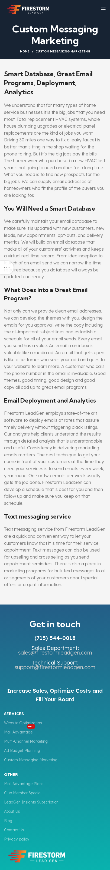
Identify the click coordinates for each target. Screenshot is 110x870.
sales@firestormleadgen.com (55, 652)
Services (14, 713)
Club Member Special (22, 793)
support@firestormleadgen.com (55, 667)
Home (25, 51)
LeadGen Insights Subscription (31, 802)
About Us (12, 811)
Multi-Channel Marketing (26, 741)
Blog (8, 820)
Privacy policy (16, 839)
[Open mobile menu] (103, 9)
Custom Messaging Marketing (30, 760)
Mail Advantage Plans (24, 783)
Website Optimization (23, 722)
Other (11, 774)
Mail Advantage (19, 731)
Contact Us (14, 830)
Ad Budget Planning (22, 750)
